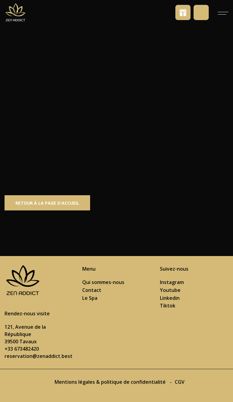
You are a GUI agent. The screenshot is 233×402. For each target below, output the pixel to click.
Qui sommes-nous (103, 282)
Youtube (170, 290)
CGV (179, 382)
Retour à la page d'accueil (47, 203)
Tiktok (167, 305)
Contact (91, 290)
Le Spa (89, 298)
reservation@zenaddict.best (39, 356)
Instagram (172, 282)
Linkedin (170, 298)
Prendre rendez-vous (201, 12)
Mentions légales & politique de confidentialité (111, 382)
